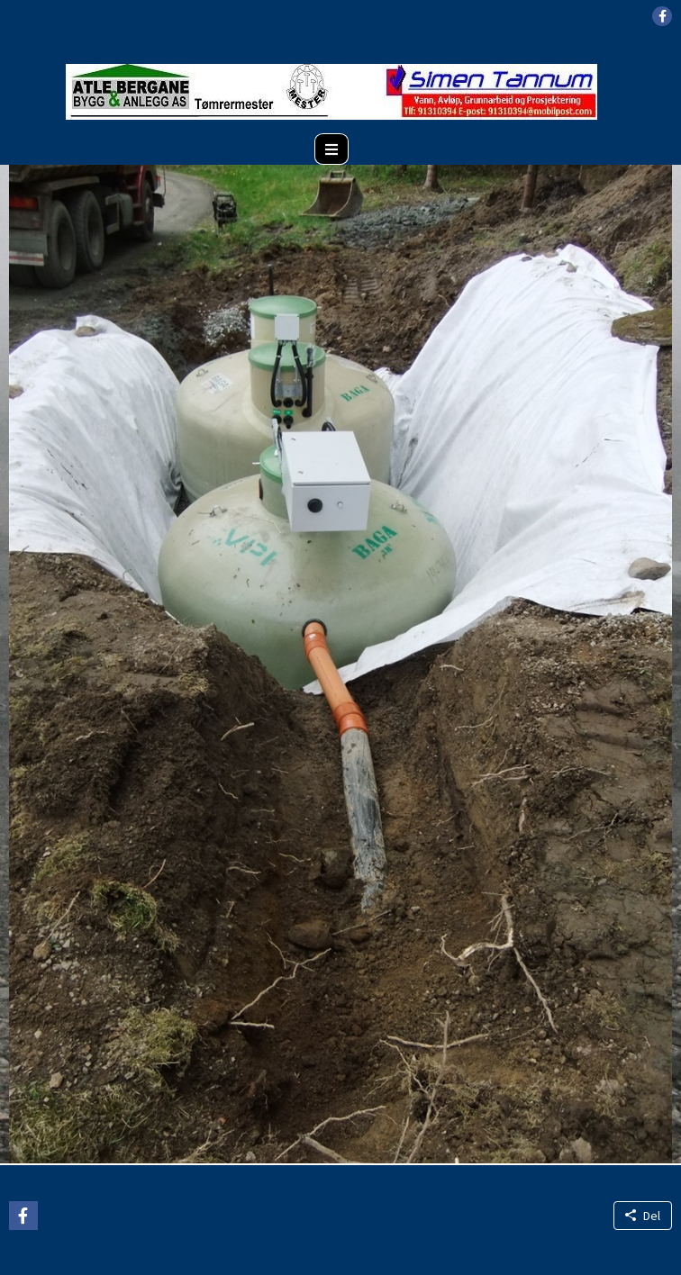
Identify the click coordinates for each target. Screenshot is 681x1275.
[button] (662, 16)
